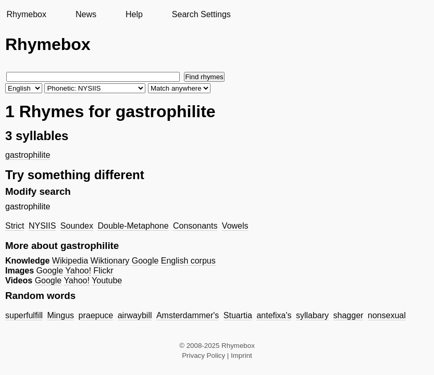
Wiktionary (110, 260)
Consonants (195, 225)
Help (134, 14)
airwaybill (135, 315)
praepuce (96, 315)
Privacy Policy (203, 355)
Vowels (235, 225)
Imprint (241, 355)
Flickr (103, 270)
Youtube (107, 280)
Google (145, 260)
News (86, 14)
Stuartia (238, 315)
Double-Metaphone (132, 225)
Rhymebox (26, 14)
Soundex (76, 225)
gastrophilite (27, 155)
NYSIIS (42, 225)
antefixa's (273, 315)
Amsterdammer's (187, 315)
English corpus (188, 260)
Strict (14, 225)
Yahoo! (78, 270)
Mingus (60, 315)
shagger (348, 315)
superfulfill (24, 315)
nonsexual (387, 315)
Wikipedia (70, 260)
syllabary (312, 315)
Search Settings (201, 14)
